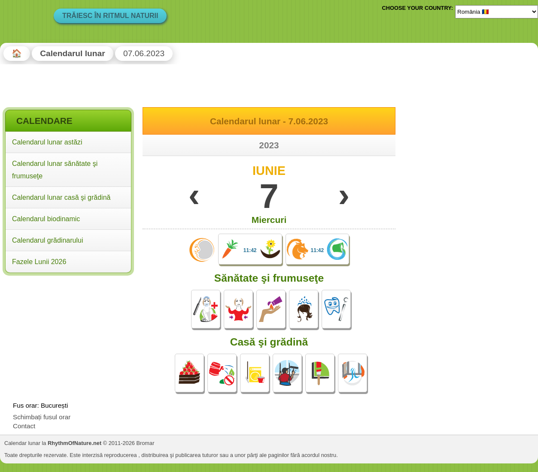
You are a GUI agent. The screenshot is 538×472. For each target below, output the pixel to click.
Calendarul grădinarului (47, 240)
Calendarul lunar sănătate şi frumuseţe (54, 170)
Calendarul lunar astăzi (47, 142)
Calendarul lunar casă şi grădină (61, 197)
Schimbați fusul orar (41, 417)
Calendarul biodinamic (46, 218)
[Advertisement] (68, 333)
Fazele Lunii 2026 (39, 261)
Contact (24, 426)
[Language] (496, 11)
